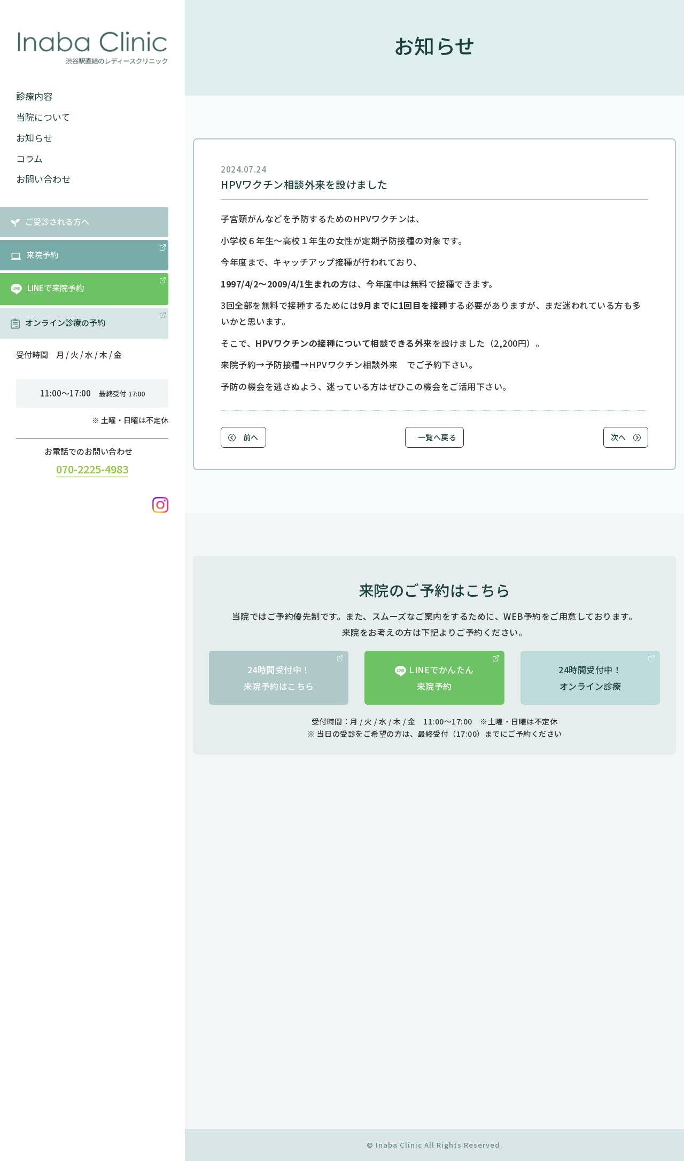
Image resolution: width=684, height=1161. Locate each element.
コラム (29, 158)
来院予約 (88, 252)
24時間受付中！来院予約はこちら (294, 673)
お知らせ (34, 137)
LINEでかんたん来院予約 (447, 673)
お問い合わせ (43, 179)
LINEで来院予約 (88, 285)
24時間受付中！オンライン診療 (606, 673)
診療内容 (34, 96)
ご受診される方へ (50, 221)
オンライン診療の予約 (88, 320)
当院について (43, 117)
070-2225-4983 (92, 469)
